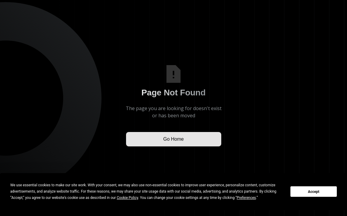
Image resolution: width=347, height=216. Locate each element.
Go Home (173, 139)
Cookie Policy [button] (127, 198)
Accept (313, 192)
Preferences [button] (246, 198)
